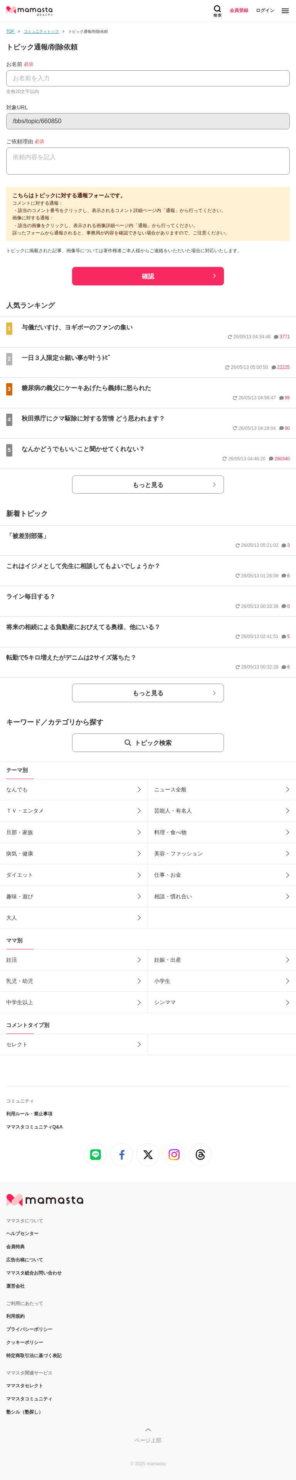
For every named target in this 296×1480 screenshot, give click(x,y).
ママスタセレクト (24, 1385)
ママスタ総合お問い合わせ (34, 1273)
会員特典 (15, 1246)
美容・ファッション (178, 853)
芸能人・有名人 (173, 811)
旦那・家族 (19, 832)
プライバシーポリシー (29, 1329)
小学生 (162, 981)
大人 (11, 918)
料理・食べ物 (170, 832)
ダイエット (19, 875)
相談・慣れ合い (173, 896)
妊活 (11, 960)
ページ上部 (148, 1440)
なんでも (17, 789)
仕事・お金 (167, 875)
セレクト (17, 1044)
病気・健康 (19, 853)
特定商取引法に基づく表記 (34, 1355)
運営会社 (15, 1286)
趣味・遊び (19, 896)
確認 (148, 276)
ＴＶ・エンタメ (25, 811)
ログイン (265, 10)
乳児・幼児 (19, 981)
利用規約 (15, 1316)
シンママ (165, 1002)
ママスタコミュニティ (29, 1399)
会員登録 (239, 10)
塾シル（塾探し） (24, 1412)
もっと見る (148, 485)
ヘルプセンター (22, 1233)
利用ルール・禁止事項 (29, 1114)
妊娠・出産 (167, 960)
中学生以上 (19, 1002)
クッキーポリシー (24, 1342)
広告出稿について (24, 1260)
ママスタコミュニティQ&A (34, 1127)
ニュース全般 (170, 789)
